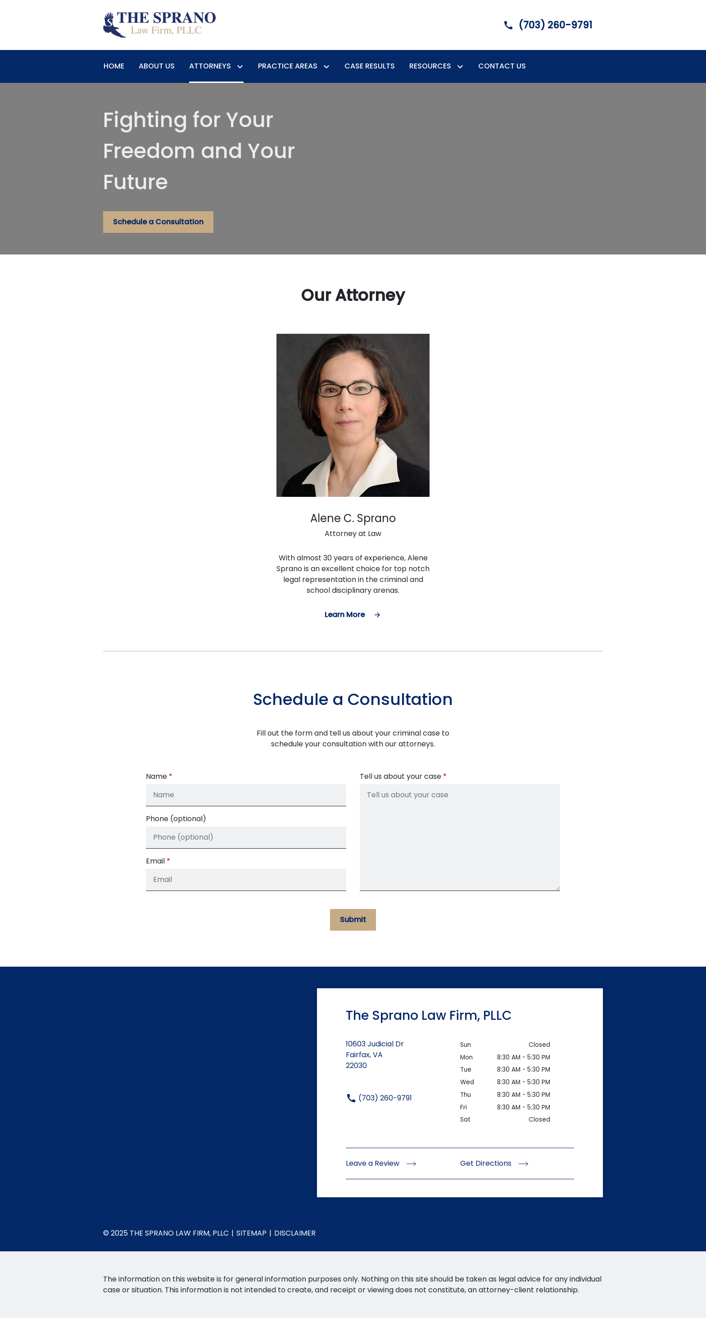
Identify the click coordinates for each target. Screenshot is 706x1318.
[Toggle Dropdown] (242, 66)
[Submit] (353, 920)
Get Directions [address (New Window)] (494, 1163)
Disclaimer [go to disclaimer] (295, 1233)
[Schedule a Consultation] (158, 222)
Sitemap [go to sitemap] (251, 1233)
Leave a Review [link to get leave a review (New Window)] (381, 1163)
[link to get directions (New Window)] (403, 1060)
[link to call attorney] (540, 25)
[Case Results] (369, 66)
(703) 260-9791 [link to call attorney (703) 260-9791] (379, 1098)
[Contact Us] (502, 66)
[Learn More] (353, 614)
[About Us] (157, 66)
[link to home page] (159, 24)
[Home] (114, 66)
